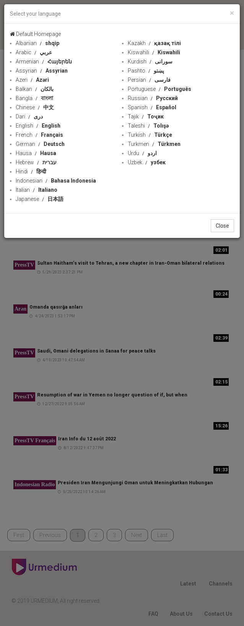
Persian (149, 80)
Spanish (152, 107)
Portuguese (159, 89)
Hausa (36, 153)
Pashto (146, 71)
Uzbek (147, 162)
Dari (29, 116)
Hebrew (36, 162)
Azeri (32, 80)
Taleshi (148, 126)
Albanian (37, 43)
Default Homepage (35, 34)
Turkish (150, 135)
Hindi (31, 171)
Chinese (35, 107)
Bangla (34, 98)
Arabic (34, 52)
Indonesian (56, 181)
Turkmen (154, 144)
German (40, 144)
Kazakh (154, 43)
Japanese (39, 199)
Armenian (44, 61)
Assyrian (42, 71)
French (39, 135)
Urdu (142, 153)
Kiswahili (154, 52)
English (38, 126)
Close (222, 226)
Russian (153, 98)
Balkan (35, 89)
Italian (36, 190)
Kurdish (150, 61)
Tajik (146, 116)
